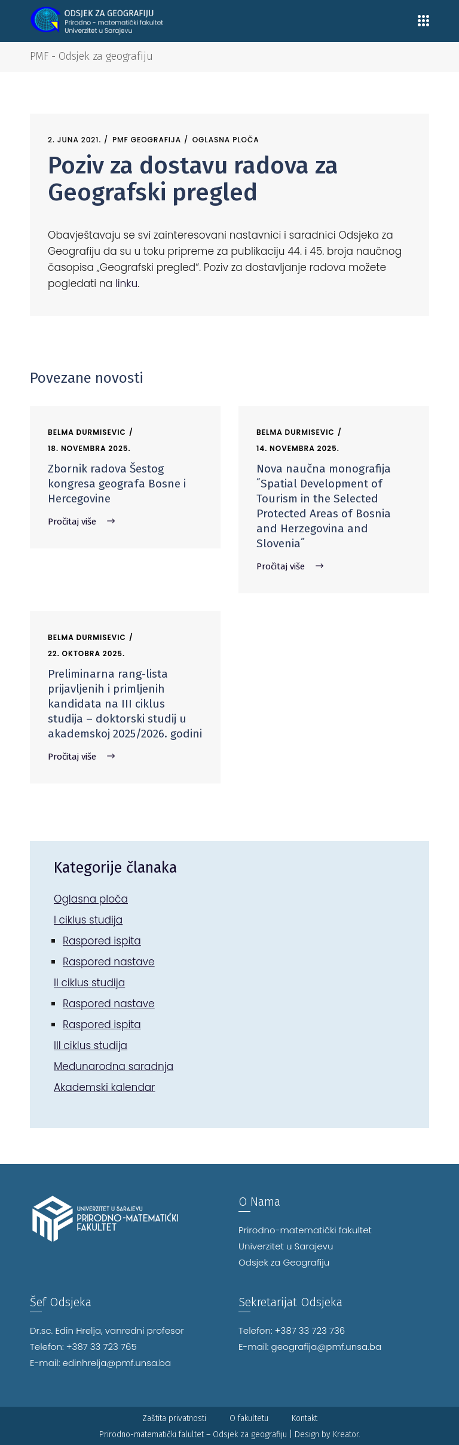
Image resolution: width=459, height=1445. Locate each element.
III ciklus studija (90, 1045)
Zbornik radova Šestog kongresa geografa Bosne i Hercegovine (117, 483)
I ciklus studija (88, 920)
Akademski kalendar (104, 1087)
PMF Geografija (146, 140)
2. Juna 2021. (74, 140)
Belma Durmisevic (87, 432)
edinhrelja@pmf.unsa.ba (117, 1362)
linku (126, 283)
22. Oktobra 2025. (86, 653)
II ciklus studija (89, 982)
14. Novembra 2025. (297, 448)
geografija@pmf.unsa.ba (326, 1346)
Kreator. (346, 1434)
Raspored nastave (109, 962)
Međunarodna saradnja (113, 1066)
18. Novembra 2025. (89, 448)
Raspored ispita (102, 941)
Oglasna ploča (225, 140)
